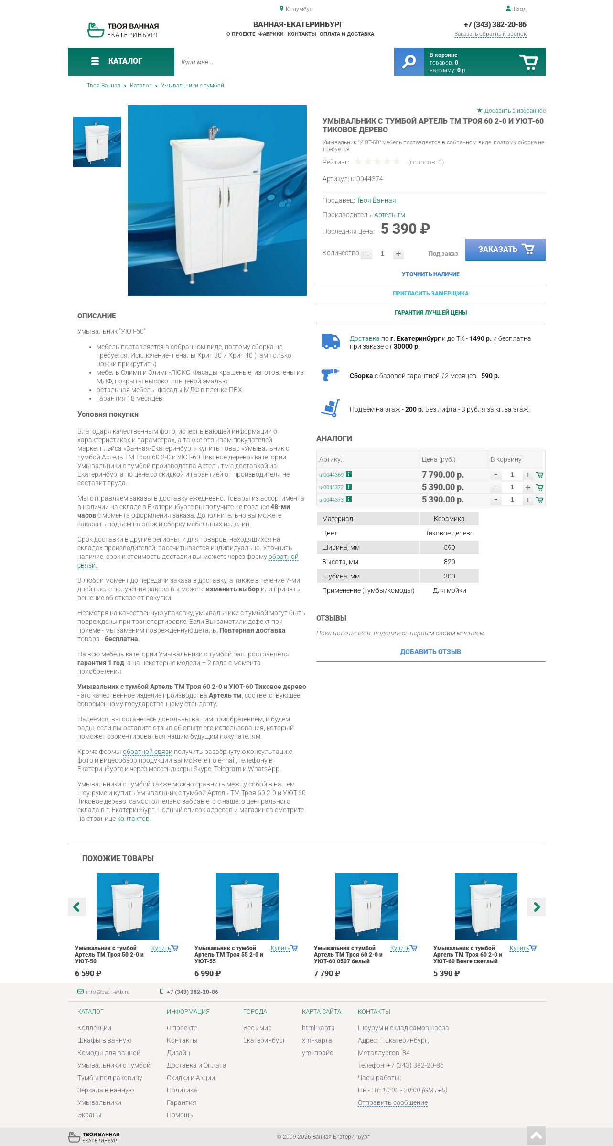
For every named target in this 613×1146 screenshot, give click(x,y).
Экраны (89, 1115)
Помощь (180, 1115)
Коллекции (94, 1028)
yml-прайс (317, 1053)
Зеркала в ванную (105, 1090)
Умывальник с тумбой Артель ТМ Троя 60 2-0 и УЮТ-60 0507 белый (348, 955)
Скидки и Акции (191, 1077)
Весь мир (257, 1028)
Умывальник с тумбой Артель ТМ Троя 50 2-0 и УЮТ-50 (109, 955)
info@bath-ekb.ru (108, 992)
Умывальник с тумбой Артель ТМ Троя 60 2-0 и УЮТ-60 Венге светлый (467, 955)
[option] (217, 200)
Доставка (365, 338)
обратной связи (147, 751)
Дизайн (178, 1053)
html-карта (318, 1028)
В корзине (443, 55)
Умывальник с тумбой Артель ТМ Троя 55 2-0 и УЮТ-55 (228, 955)
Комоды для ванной (108, 1053)
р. (462, 70)
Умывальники (99, 1102)
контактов (133, 818)
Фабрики (271, 34)
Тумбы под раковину (109, 1077)
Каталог (140, 85)
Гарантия (181, 1102)
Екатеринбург (264, 1040)
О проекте (240, 34)
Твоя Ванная (103, 85)
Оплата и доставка (347, 34)
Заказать (507, 249)
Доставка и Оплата (196, 1065)
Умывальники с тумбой (192, 85)
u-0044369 (331, 475)
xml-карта (317, 1040)
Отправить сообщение (393, 1102)
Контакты (302, 34)
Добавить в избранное (515, 111)
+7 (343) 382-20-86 (495, 24)
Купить (161, 948)
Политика (182, 1090)
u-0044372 (331, 487)
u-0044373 (331, 500)
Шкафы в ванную (104, 1040)
